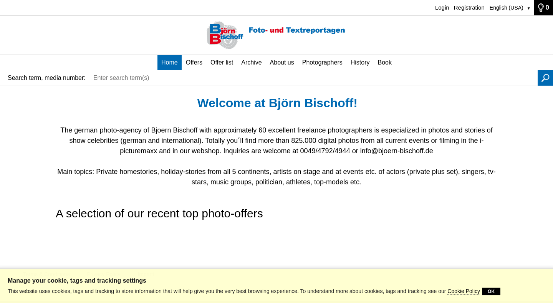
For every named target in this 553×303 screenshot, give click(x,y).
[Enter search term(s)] (313, 78)
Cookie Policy (463, 291)
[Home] (276, 35)
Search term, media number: (47, 78)
